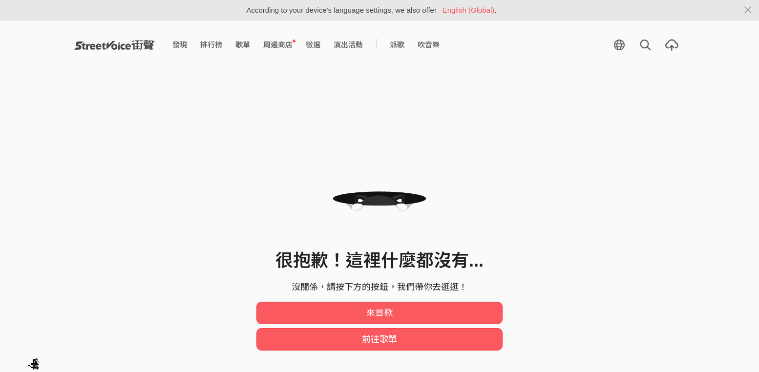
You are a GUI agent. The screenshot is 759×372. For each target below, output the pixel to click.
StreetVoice (114, 45)
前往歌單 (379, 339)
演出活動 (348, 45)
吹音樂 (429, 45)
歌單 (242, 45)
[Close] (748, 10)
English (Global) (469, 10)
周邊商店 (279, 44)
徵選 (313, 45)
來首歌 (379, 313)
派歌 (397, 45)
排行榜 (211, 45)
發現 (179, 45)
